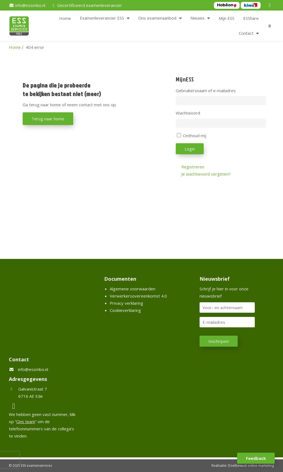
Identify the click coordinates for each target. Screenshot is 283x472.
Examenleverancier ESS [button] (102, 18)
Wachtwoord (188, 113)
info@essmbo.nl (33, 369)
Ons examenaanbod (157, 18)
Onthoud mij (194, 135)
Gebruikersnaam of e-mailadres (206, 90)
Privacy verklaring (126, 303)
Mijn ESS (226, 18)
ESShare (251, 18)
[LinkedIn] (270, 5)
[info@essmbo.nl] (27, 5)
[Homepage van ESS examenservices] (22, 27)
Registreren (192, 166)
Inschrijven (218, 341)
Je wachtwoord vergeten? (205, 174)
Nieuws (197, 18)
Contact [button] (246, 33)
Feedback (256, 458)
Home (65, 18)
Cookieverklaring (125, 310)
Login (190, 149)
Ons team (25, 421)
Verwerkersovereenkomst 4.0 (138, 296)
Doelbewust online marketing (251, 465)
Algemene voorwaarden (132, 288)
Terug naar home (48, 118)
